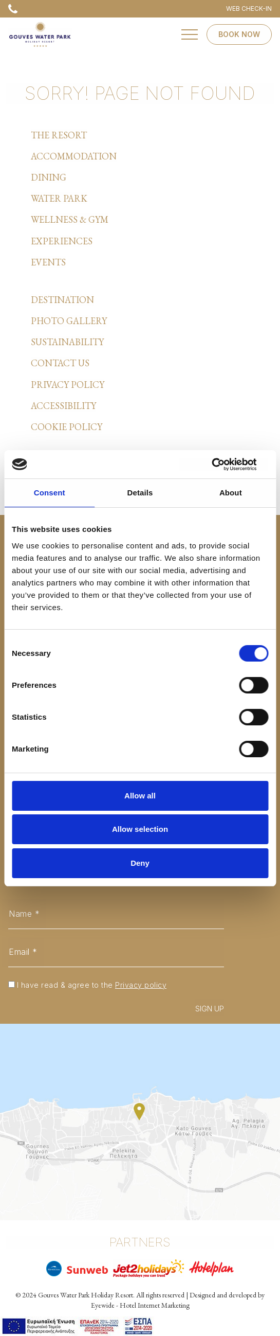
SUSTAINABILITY (67, 342)
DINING (48, 177)
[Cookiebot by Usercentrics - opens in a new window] (223, 464)
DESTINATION (62, 300)
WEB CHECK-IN (249, 8)
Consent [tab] (49, 492)
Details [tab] (140, 492)
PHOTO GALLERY (69, 321)
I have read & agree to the (92, 985)
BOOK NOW (239, 34)
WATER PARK (59, 198)
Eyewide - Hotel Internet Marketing (140, 1305)
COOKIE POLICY (66, 427)
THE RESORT (59, 135)
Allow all (140, 795)
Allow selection (140, 829)
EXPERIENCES (61, 241)
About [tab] (230, 492)
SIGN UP (209, 1008)
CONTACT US (60, 363)
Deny (140, 863)
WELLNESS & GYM (69, 219)
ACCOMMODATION (74, 156)
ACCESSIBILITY (63, 406)
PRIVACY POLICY (67, 384)
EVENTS (48, 262)
